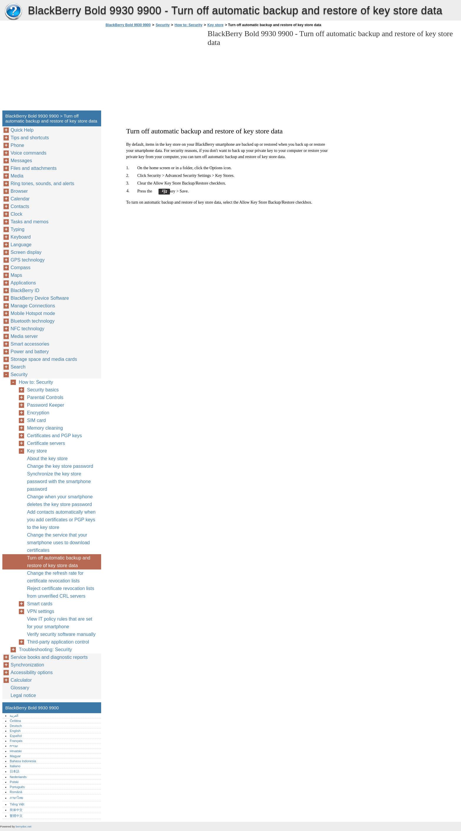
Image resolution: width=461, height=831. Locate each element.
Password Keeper (45, 405)
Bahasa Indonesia (23, 761)
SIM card (36, 420)
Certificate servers (46, 443)
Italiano (15, 766)
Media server (24, 336)
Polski (14, 782)
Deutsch (16, 726)
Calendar (20, 198)
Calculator (21, 680)
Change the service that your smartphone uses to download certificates (58, 542)
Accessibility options (32, 672)
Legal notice (23, 695)
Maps (16, 275)
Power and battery (30, 351)
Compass (21, 267)
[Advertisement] (153, 70)
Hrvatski (15, 751)
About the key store (47, 458)
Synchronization (27, 664)
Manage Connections (33, 305)
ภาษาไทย (16, 798)
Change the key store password (60, 466)
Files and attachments (34, 168)
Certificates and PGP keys (54, 435)
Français (16, 741)
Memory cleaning (45, 427)
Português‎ (17, 787)
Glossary (20, 687)
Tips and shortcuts (30, 137)
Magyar (15, 756)
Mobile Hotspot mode (33, 313)
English (15, 731)
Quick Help (22, 130)
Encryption (38, 412)
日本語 (14, 771)
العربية (14, 715)
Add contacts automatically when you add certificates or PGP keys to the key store (61, 520)
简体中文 (16, 810)
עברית (14, 746)
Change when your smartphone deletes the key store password (60, 500)
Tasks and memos (30, 221)
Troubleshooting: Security (45, 649)
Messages (21, 160)
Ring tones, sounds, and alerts (42, 183)
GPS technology (28, 259)
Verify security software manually (61, 634)
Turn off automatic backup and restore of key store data (58, 561)
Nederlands (18, 777)
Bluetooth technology (32, 321)
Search (18, 366)
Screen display (26, 252)
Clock (16, 214)
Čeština (15, 721)
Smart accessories (30, 343)
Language (21, 244)
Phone (17, 145)
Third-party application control (58, 641)
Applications (23, 282)
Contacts (20, 206)
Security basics (43, 389)
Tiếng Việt (17, 804)
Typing (17, 229)
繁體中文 (16, 815)
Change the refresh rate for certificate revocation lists (55, 577)
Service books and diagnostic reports (49, 657)
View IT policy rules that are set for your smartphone (59, 622)
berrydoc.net (23, 826)
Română (16, 792)
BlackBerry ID (25, 290)
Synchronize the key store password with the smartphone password (59, 481)
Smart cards (39, 603)
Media (17, 175)
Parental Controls (45, 397)
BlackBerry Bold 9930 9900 (13, 12)
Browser (19, 191)
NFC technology (27, 328)
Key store (216, 25)
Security (162, 25)
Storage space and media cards (44, 359)
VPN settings (40, 611)
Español (15, 736)
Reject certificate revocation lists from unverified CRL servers (60, 592)
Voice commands (28, 152)
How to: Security (189, 25)
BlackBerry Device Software (40, 298)
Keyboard (21, 236)
